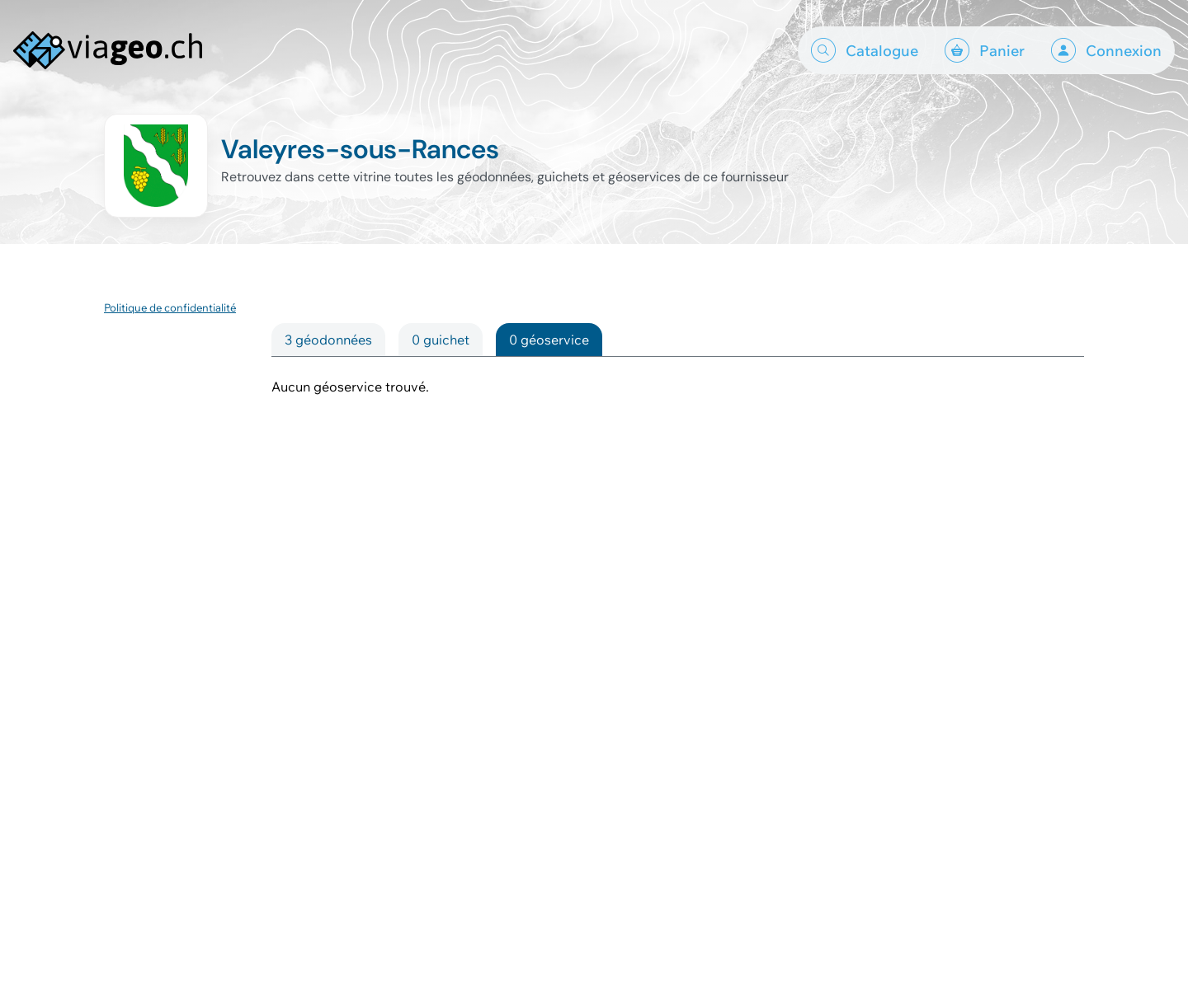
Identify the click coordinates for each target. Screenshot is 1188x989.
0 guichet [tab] (440, 339)
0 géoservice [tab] (549, 339)
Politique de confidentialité (170, 307)
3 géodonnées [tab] (328, 339)
